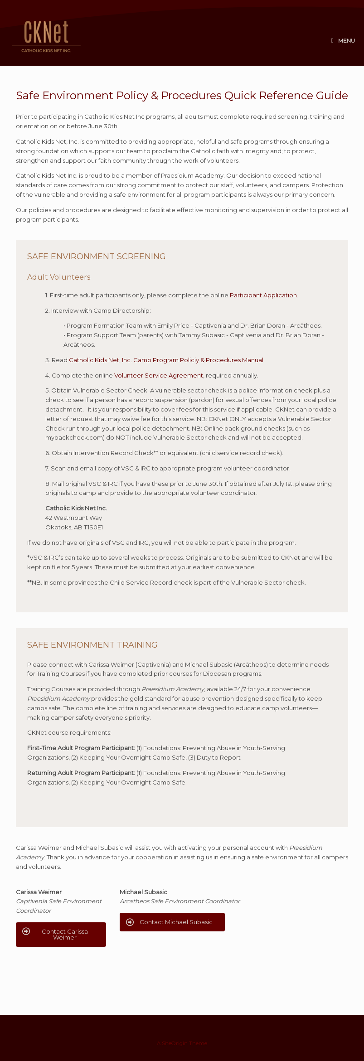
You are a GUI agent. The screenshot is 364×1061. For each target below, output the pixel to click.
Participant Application (263, 295)
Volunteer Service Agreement (158, 375)
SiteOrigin (175, 1043)
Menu (343, 40)
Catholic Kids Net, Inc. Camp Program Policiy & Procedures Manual (166, 359)
